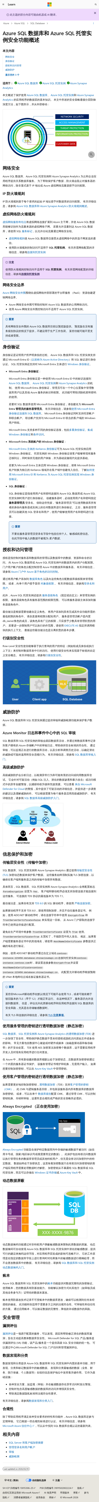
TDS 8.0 (39, 903)
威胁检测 (14, 1456)
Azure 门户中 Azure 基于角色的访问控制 (34, 571)
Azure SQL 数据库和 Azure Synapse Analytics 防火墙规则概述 (51, 206)
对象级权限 (47, 583)
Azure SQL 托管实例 (54, 83)
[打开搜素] (95, 4)
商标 (51, 1497)
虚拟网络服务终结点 (14, 222)
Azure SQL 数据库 (28, 83)
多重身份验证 (77, 429)
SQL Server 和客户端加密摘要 (26, 1442)
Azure (6, 23)
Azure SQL (19, 23)
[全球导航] (3, 4)
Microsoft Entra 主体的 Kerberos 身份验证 (33, 448)
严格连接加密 (82, 903)
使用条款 (40, 1497)
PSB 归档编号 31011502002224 (55, 1488)
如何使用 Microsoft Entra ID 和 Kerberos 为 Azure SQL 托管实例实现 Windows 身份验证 (52, 474)
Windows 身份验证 (78, 364)
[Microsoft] (49, 4)
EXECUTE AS (71, 625)
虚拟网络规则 (17, 238)
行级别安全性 (53, 655)
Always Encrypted (13, 1149)
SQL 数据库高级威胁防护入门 (41, 798)
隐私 (79, 1488)
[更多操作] (93, 23)
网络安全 (9, 56)
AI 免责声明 (50, 1492)
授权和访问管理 (13, 65)
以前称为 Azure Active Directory (50, 359)
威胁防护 (9, 69)
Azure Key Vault (44, 1068)
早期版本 (64, 1492)
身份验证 (9, 61)
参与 (86, 1492)
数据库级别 (44, 1093)
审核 (11, 1451)
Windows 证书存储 (46, 1172)
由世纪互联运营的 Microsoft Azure (20, 1492)
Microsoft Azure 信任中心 (17, 1425)
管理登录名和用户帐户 (22, 1447)
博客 (75, 1492)
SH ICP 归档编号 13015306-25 (18, 1488)
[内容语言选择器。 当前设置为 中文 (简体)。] (12, 1480)
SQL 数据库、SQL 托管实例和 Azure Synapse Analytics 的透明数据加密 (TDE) (47, 1033)
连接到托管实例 (36, 252)
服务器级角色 (50, 595)
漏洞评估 (8, 1333)
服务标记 (27, 231)
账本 (50, 1283)
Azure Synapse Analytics (73, 383)
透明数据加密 (47, 1084)
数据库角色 (36, 579)
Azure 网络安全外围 (14, 292)
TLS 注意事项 (56, 1015)
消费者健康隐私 (22, 1497)
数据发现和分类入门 (41, 1400)
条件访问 (38, 434)
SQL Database (37, 23)
